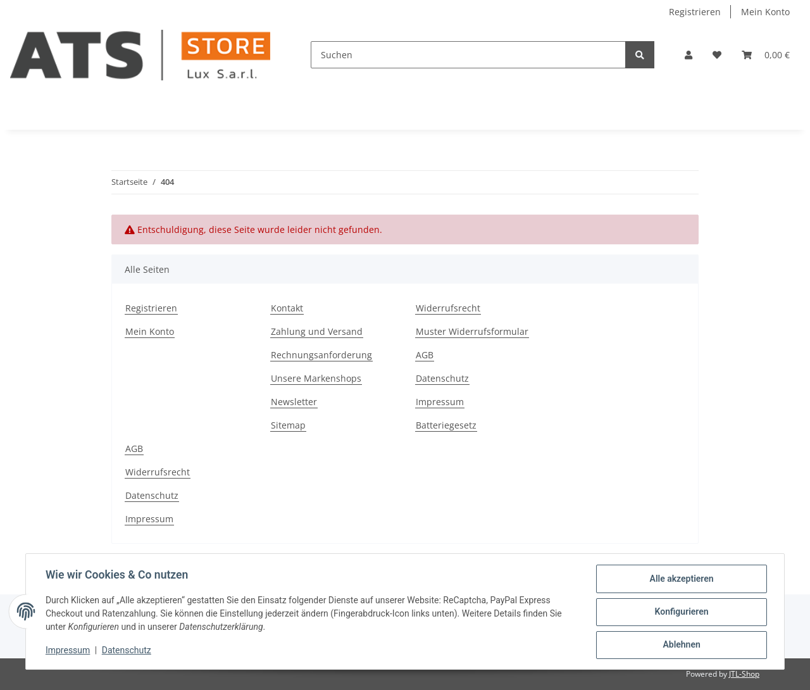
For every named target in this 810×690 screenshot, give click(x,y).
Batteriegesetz (446, 425)
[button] (688, 55)
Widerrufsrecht (448, 308)
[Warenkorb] (766, 55)
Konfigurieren (680, 612)
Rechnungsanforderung (321, 355)
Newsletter (294, 402)
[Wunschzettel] (717, 55)
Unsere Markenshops (316, 378)
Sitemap (288, 425)
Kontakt (287, 308)
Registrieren (695, 12)
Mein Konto (765, 12)
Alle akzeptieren (681, 579)
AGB (424, 355)
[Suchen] (468, 54)
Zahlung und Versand (317, 331)
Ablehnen (680, 645)
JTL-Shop (744, 673)
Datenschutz (442, 378)
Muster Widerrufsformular (472, 331)
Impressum (440, 402)
